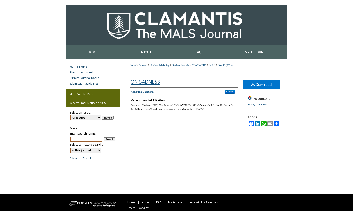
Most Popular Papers (83, 94)
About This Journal (81, 72)
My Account (175, 202)
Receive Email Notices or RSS (88, 103)
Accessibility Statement (203, 202)
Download (261, 85)
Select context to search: (86, 144)
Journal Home (78, 67)
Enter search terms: (83, 133)
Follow (229, 91)
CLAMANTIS (199, 65)
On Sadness (145, 81)
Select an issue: (80, 112)
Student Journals (180, 65)
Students (143, 65)
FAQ (159, 202)
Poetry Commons (257, 104)
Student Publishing (159, 65)
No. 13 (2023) (226, 65)
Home (133, 65)
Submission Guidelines (84, 83)
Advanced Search (81, 158)
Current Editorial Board (84, 78)
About (146, 202)
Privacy (131, 207)
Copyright (144, 207)
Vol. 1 (212, 65)
